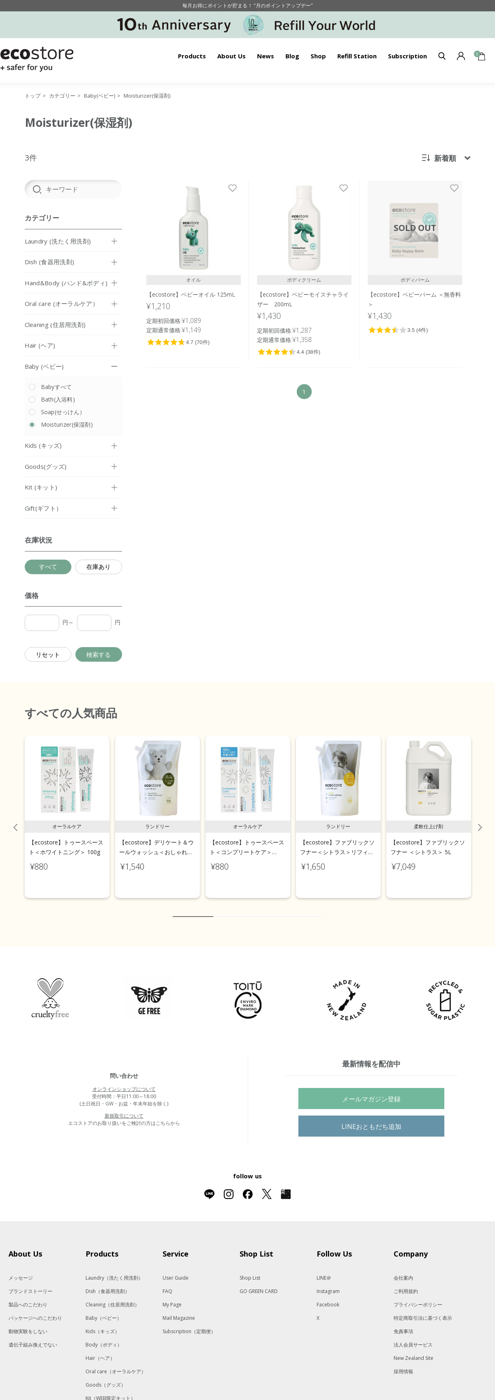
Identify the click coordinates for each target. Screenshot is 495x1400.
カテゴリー (62, 95)
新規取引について (124, 1107)
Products (192, 56)
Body (104, 1336)
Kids (103, 1322)
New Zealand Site (413, 1349)
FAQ (167, 1282)
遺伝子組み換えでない (33, 1336)
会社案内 (403, 1269)
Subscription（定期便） (189, 1322)
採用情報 (403, 1362)
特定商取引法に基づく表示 (423, 1309)
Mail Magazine (179, 1309)
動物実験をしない (28, 1322)
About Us (231, 56)
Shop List (250, 1269)
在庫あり (98, 566)
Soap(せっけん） (63, 412)
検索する (98, 654)
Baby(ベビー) (99, 95)
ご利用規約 (406, 1282)
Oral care (116, 1362)
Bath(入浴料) (58, 399)
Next (480, 819)
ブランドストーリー (30, 1282)
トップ (33, 95)
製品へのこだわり (28, 1296)
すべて (48, 566)
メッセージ (21, 1269)
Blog (292, 56)
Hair (100, 1349)
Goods (106, 1376)
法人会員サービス (413, 1336)
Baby (104, 1309)
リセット (48, 654)
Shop (318, 56)
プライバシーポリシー (418, 1296)
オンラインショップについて (124, 1080)
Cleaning (112, 1296)
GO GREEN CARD (259, 1282)
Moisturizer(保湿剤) (147, 95)
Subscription (407, 56)
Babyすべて (56, 387)
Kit (110, 1389)
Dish (108, 1282)
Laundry (114, 1269)
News (265, 56)
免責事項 (403, 1322)
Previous (15, 819)
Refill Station (357, 56)
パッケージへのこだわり (35, 1309)
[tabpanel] (67, 808)
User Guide (176, 1269)
